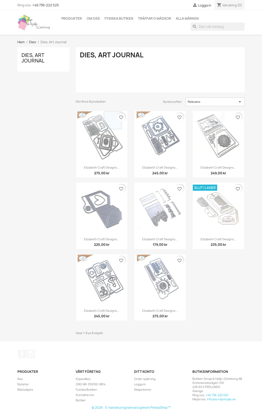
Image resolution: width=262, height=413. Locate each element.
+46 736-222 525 (45, 5)
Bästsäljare (25, 389)
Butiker (81, 400)
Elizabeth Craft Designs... (102, 167)
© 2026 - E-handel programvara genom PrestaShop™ (131, 407)
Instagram (31, 354)
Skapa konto (142, 389)
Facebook (22, 354)
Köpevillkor (83, 379)
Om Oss (93, 18)
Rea (20, 379)
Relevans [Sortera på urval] (215, 101)
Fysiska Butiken (119, 18)
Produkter (71, 18)
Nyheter (23, 384)
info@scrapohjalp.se (221, 399)
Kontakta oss (85, 395)
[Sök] (218, 27)
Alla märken (187, 18)
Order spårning (145, 379)
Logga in (140, 384)
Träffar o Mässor (154, 18)
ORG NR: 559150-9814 (91, 384)
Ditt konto (144, 371)
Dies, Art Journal (32, 58)
